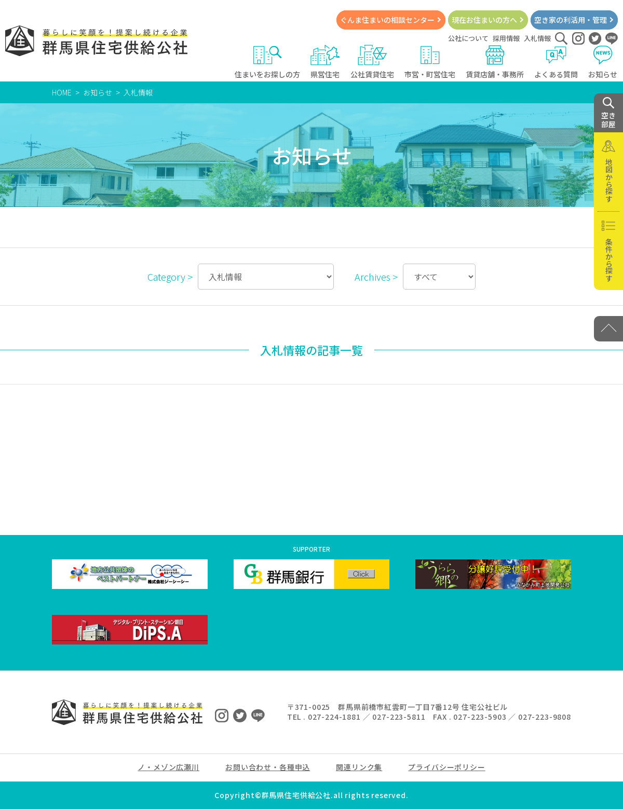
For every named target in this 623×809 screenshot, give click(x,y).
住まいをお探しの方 (267, 62)
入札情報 (537, 38)
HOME (62, 92)
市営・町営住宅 (429, 62)
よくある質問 (556, 62)
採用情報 (506, 38)
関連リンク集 (359, 767)
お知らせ (603, 62)
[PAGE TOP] (608, 328)
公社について (468, 38)
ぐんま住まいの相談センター (387, 20)
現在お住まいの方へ (484, 20)
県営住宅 (325, 62)
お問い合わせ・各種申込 (267, 767)
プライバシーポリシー (446, 767)
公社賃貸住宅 (372, 62)
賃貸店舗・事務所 (495, 62)
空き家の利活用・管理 (570, 20)
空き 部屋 (608, 113)
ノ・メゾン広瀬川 (168, 767)
